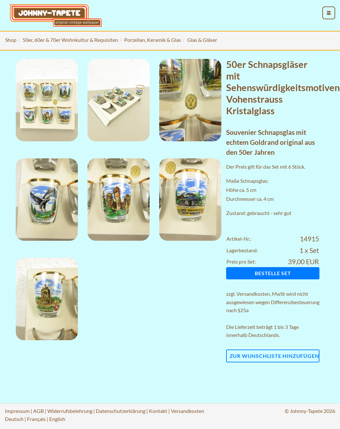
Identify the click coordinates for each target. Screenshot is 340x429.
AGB (38, 411)
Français (36, 419)
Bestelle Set (273, 273)
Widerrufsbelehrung (69, 411)
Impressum (17, 411)
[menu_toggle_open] (328, 12)
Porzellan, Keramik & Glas (152, 40)
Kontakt (158, 411)
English (57, 419)
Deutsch (14, 419)
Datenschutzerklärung (120, 411)
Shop (10, 40)
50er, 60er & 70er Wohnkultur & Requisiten (70, 40)
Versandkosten (253, 294)
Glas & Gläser (202, 40)
